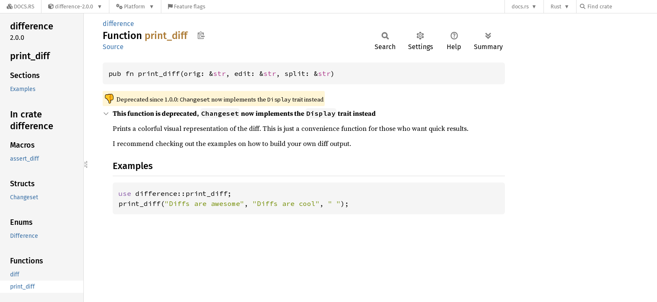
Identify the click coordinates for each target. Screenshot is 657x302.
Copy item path (201, 35)
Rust (556, 6)
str (219, 73)
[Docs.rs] (20, 6)
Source (113, 47)
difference (118, 24)
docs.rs (520, 6)
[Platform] (135, 6)
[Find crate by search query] (622, 6)
